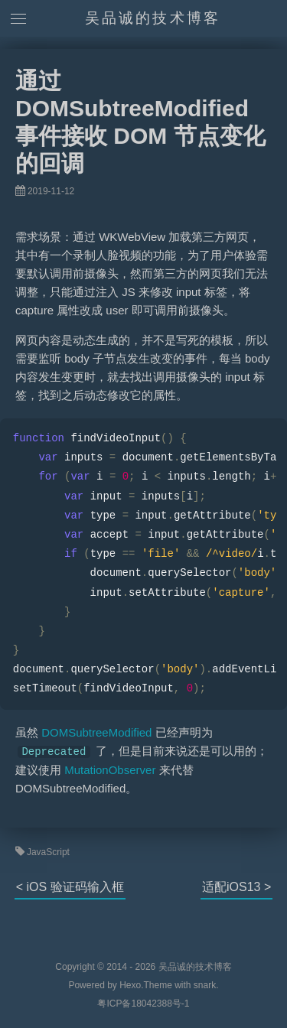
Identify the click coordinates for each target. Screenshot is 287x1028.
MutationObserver (109, 769)
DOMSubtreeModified (96, 732)
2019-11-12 (51, 191)
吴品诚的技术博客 (153, 18)
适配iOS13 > (236, 886)
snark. (205, 985)
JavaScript (48, 852)
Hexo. (130, 985)
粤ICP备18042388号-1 (143, 1003)
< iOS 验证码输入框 (70, 886)
